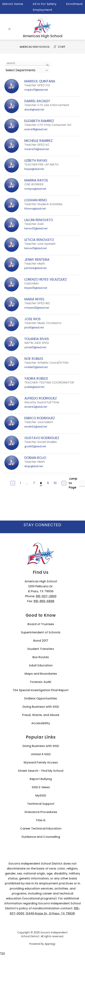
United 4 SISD (41, 754)
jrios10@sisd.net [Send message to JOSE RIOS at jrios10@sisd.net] (34, 327)
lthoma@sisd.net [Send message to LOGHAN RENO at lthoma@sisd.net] (35, 208)
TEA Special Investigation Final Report (41, 690)
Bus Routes (40, 657)
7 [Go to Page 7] (34, 483)
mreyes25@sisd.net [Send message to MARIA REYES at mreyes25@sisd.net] (36, 308)
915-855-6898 (44, 601)
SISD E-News (41, 787)
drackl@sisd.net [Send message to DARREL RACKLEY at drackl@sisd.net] (34, 109)
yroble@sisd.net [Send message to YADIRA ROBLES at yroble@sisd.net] (34, 387)
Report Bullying (41, 779)
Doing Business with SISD (41, 707)
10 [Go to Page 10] (55, 483)
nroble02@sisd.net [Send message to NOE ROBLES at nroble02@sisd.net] (36, 367)
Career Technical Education (40, 828)
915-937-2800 (46, 596)
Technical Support (40, 804)
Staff (61, 47)
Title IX (41, 820)
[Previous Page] (13, 483)
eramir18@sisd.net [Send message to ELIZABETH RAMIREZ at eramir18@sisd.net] (35, 129)
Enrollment (74, 4)
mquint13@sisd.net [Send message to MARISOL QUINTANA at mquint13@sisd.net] (36, 90)
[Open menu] (9, 29)
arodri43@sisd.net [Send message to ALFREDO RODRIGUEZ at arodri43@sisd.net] (35, 407)
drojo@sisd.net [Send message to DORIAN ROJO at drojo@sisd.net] (33, 466)
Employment (42, 10)
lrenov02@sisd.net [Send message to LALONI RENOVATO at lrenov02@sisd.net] (36, 228)
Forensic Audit (40, 682)
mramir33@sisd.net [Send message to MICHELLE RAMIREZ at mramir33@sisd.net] (36, 149)
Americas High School (35, 47)
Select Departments (20, 70)
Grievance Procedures (40, 812)
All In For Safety (45, 4)
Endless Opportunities (40, 698)
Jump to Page (73, 483)
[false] (28, 63)
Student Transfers (40, 649)
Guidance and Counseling (40, 837)
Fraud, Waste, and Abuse (40, 715)
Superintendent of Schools (40, 632)
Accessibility (40, 723)
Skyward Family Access (40, 762)
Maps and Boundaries (41, 674)
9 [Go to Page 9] (48, 483)
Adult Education (41, 665)
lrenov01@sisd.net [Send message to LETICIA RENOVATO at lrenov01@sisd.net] (35, 248)
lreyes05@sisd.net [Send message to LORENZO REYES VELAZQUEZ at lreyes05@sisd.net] (35, 288)
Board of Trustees (40, 624)
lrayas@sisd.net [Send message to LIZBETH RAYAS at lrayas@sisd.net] (34, 169)
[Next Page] (64, 483)
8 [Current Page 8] (41, 483)
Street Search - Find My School (40, 771)
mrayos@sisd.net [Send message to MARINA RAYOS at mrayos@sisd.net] (35, 189)
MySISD (40, 795)
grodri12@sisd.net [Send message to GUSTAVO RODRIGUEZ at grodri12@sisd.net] (35, 446)
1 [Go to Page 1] (20, 483)
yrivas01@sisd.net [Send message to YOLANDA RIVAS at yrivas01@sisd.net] (35, 347)
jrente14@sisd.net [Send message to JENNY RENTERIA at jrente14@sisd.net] (35, 268)
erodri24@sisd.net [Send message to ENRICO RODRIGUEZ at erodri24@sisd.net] (35, 426)
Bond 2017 (40, 641)
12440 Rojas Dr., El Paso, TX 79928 (50, 913)
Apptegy (50, 944)
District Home (12, 4)
